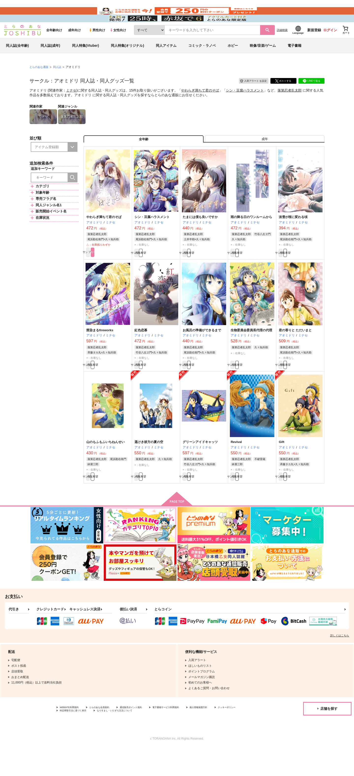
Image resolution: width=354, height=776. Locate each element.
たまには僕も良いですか (200, 236)
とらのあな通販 (40, 81)
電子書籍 (294, 60)
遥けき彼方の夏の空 (148, 466)
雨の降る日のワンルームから (251, 236)
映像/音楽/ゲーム (263, 60)
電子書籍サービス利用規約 (190, 734)
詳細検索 (282, 44)
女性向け (118, 45)
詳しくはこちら (339, 662)
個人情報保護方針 (230, 734)
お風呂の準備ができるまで (202, 351)
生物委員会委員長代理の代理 (251, 351)
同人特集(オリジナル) (127, 60)
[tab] (264, 156)
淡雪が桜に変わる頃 (293, 236)
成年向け (74, 45)
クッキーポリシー (71, 738)
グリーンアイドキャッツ (200, 466)
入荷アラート (250, 95)
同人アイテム (166, 60)
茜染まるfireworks (99, 351)
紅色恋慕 (140, 351)
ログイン (330, 45)
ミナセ (71, 105)
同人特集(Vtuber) (85, 60)
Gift (281, 466)
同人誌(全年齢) (17, 60)
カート (119, 272)
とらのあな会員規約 (108, 734)
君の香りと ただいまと (295, 351)
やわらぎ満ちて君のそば (200, 105)
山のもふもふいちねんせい (105, 466)
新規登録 (314, 45)
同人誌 (59, 81)
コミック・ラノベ (202, 60)
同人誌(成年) (50, 60)
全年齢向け (54, 45)
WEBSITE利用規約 (72, 734)
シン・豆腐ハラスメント (245, 105)
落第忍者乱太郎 (290, 105)
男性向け (97, 45)
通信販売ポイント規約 (147, 734)
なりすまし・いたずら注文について (163, 738)
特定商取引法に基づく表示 (111, 738)
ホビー (233, 60)
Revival (236, 466)
